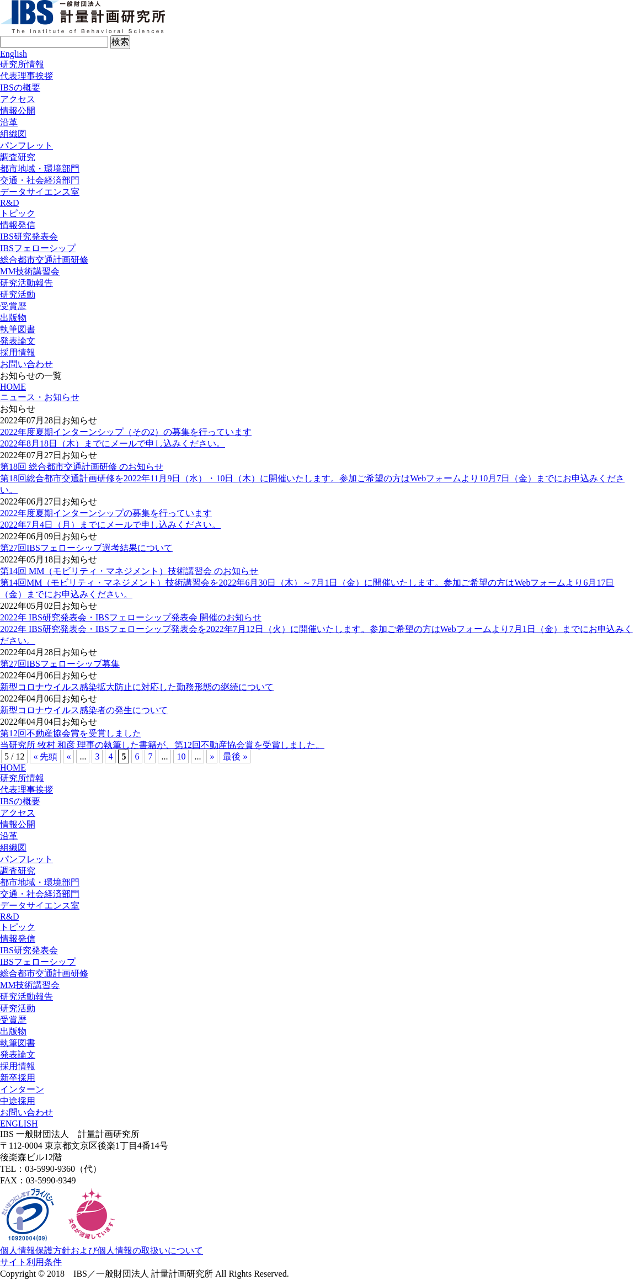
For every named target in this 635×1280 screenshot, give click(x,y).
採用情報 (17, 352)
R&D (9, 203)
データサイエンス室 (39, 191)
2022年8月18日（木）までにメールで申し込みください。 (112, 443)
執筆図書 (17, 329)
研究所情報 (22, 64)
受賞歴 (13, 306)
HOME (13, 386)
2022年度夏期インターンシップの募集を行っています (106, 513)
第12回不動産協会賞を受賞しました (70, 733)
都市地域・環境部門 (39, 168)
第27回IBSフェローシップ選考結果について (86, 548)
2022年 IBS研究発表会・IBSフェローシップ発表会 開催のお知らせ (131, 617)
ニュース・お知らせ (39, 397)
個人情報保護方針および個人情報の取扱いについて (101, 1250)
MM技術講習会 (30, 271)
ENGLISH (19, 1123)
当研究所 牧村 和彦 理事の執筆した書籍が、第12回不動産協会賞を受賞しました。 (162, 745)
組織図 (13, 134)
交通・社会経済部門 (39, 180)
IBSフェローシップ (38, 248)
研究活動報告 (26, 283)
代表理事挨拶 (26, 76)
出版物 (13, 317)
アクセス (17, 99)
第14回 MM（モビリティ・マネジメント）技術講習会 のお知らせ (129, 571)
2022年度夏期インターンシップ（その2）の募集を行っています (126, 432)
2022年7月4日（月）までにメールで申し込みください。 (110, 524)
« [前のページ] (68, 756)
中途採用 (17, 1101)
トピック (17, 213)
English (13, 54)
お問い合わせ (26, 364)
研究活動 (17, 294)
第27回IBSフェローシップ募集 (60, 663)
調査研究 (17, 157)
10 (181, 756)
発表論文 (17, 341)
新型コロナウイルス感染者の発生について (84, 710)
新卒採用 (17, 1077)
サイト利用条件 (31, 1262)
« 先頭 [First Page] (45, 756)
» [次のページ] (212, 756)
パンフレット (26, 145)
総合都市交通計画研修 (44, 259)
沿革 (9, 122)
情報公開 (17, 110)
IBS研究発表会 (29, 236)
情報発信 (17, 225)
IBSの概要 (20, 87)
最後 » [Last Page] (235, 756)
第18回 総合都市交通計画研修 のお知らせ (81, 466)
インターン (22, 1089)
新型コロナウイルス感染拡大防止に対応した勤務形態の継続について (137, 687)
